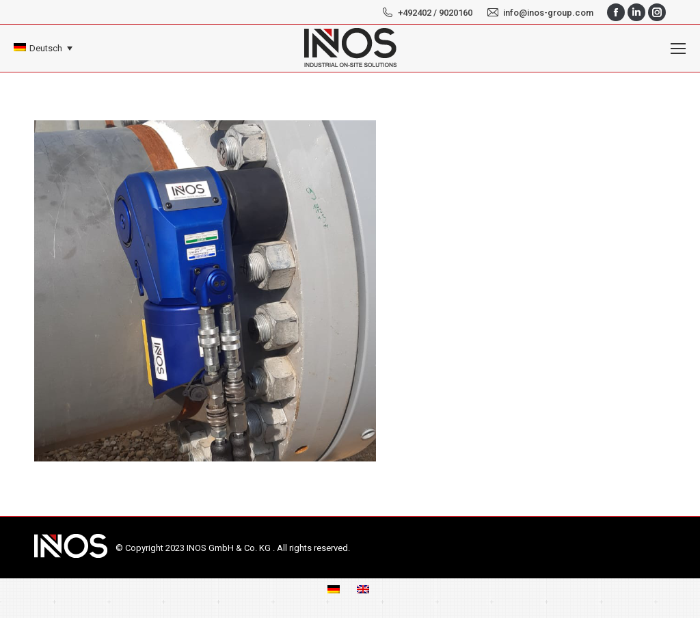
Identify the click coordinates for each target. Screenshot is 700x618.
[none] (43, 48)
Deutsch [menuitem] (45, 48)
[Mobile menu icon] (678, 48)
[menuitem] (43, 48)
